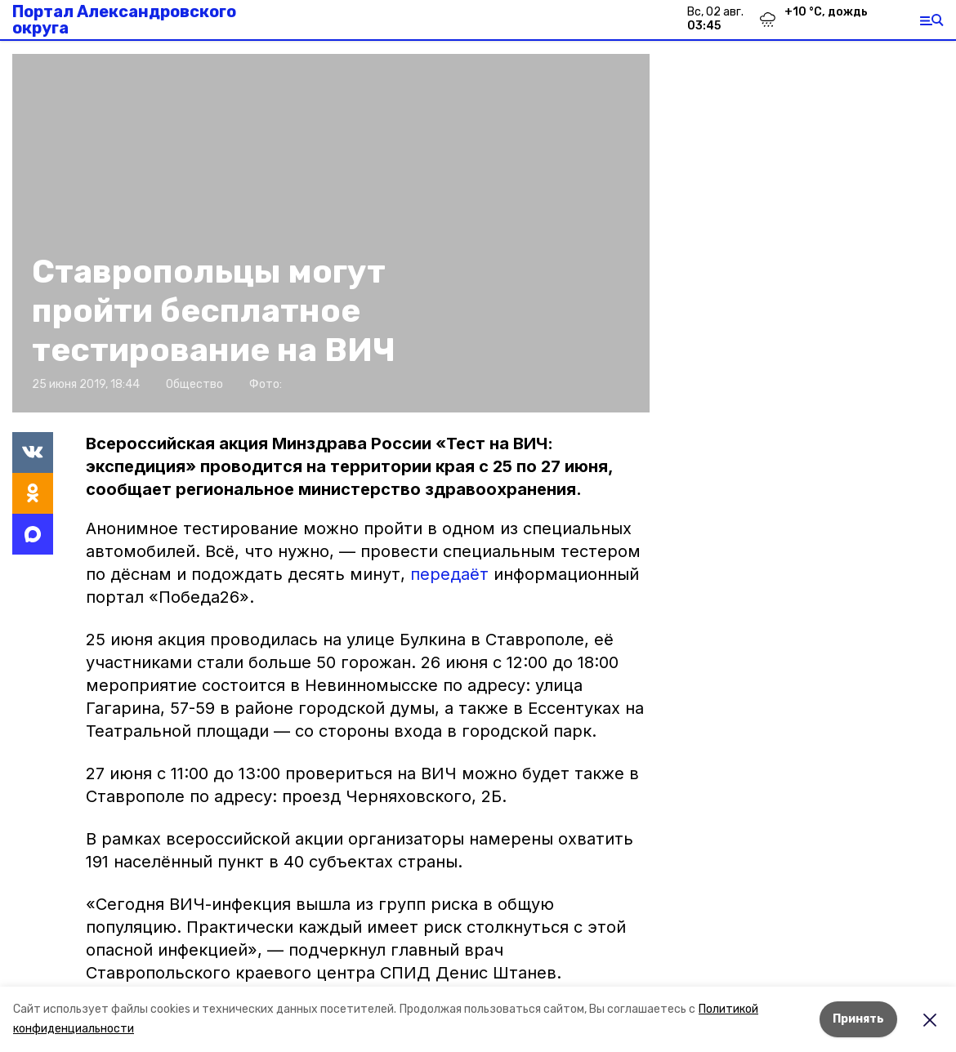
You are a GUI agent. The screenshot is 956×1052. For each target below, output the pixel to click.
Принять (858, 1019)
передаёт (449, 574)
